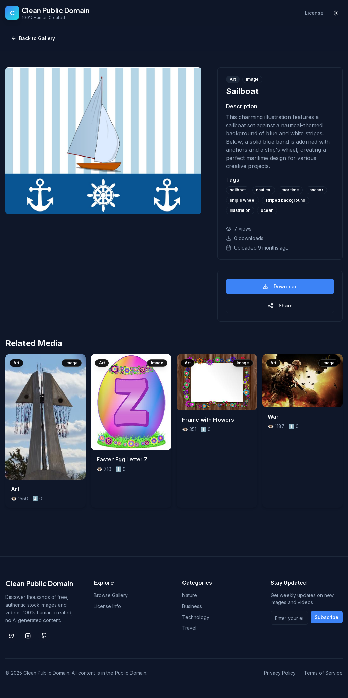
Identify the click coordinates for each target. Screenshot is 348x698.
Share (280, 305)
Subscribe (326, 617)
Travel (189, 628)
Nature (189, 595)
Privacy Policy (280, 673)
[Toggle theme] (336, 13)
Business (192, 606)
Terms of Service (323, 673)
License (314, 13)
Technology (195, 617)
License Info (107, 606)
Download (280, 286)
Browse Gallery (111, 595)
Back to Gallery (33, 38)
